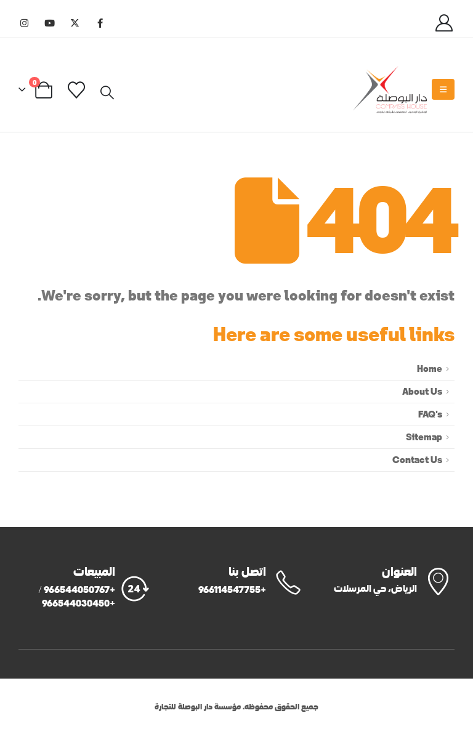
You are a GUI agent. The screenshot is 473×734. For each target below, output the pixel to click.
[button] (107, 92)
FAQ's (430, 414)
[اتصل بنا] (236, 581)
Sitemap (424, 437)
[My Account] (444, 22)
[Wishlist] (77, 89)
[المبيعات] (85, 588)
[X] (74, 23)
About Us (422, 391)
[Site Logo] (390, 89)
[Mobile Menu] (443, 89)
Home (429, 368)
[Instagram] (24, 23)
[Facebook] (100, 23)
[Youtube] (49, 23)
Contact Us (417, 459)
